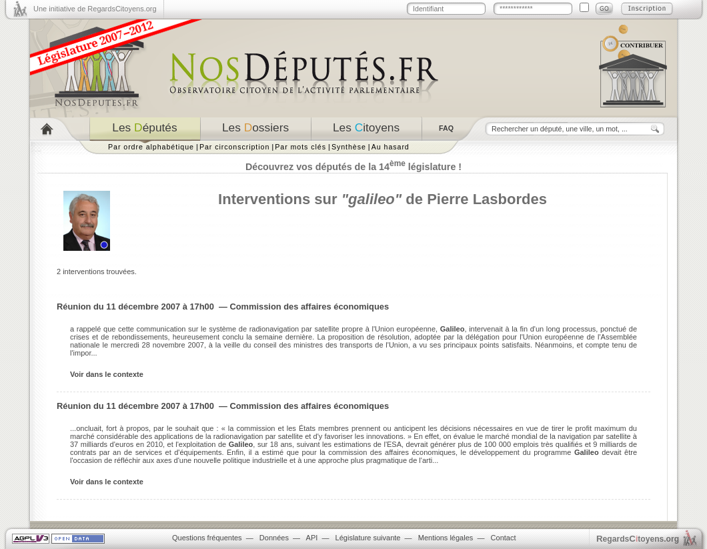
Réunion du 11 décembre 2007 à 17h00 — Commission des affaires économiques (223, 307)
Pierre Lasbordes (487, 199)
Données (274, 538)
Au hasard (391, 147)
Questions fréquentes (207, 538)
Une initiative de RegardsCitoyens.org (95, 9)
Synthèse (348, 147)
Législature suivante (368, 538)
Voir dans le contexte (106, 374)
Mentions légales (446, 538)
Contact (503, 538)
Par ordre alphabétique (151, 147)
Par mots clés (300, 147)
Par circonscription (234, 147)
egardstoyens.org (637, 539)
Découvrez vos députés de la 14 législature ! (353, 166)
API (312, 538)
